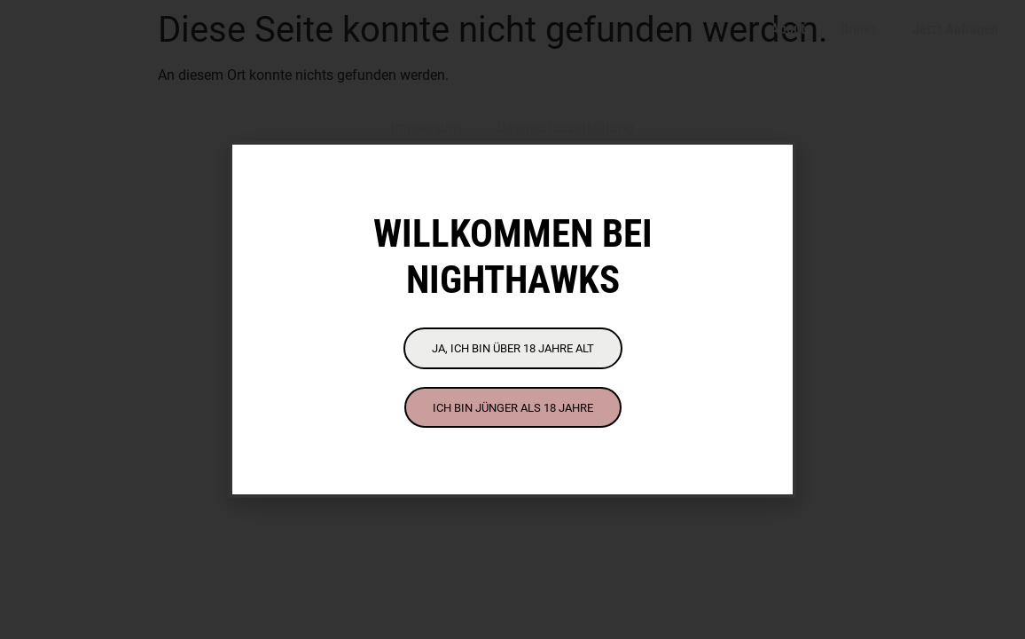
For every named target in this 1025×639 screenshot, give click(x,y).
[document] (512, 319)
